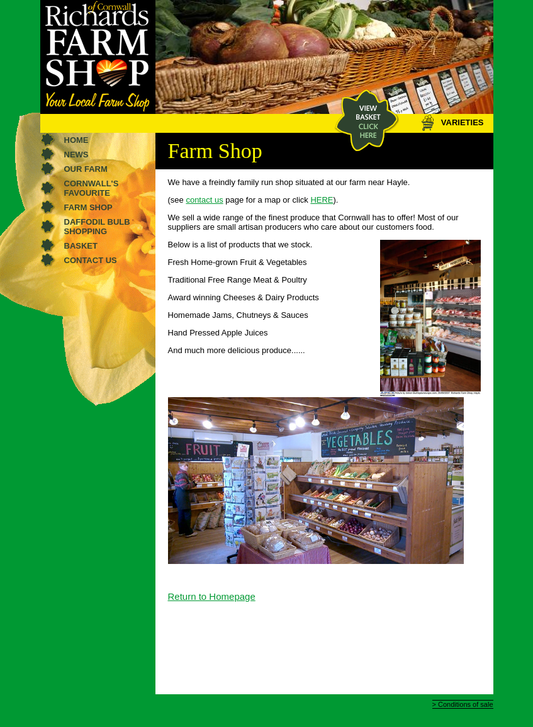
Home (76, 140)
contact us (204, 200)
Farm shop (88, 207)
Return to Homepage (211, 596)
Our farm (86, 169)
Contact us (90, 260)
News (76, 154)
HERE (321, 200)
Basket (81, 246)
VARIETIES (452, 122)
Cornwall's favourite (91, 188)
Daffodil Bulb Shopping (97, 226)
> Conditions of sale (462, 704)
